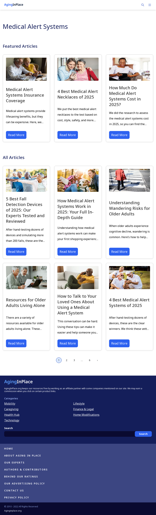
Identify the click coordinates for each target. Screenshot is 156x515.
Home (8, 448)
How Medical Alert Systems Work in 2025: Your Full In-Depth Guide (75, 209)
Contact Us (14, 490)
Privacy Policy (16, 497)
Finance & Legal (83, 409)
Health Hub (11, 415)
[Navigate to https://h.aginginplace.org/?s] (143, 5)
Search (143, 434)
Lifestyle (79, 403)
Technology (11, 420)
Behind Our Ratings (21, 476)
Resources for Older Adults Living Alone (26, 302)
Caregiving (11, 409)
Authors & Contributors (26, 469)
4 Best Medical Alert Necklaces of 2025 (77, 94)
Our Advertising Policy (24, 483)
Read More (16, 135)
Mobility (9, 403)
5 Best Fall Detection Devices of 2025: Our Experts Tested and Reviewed (25, 210)
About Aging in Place (22, 455)
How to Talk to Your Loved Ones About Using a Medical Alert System (76, 304)
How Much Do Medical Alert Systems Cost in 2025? (125, 96)
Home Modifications (86, 415)
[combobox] (78, 434)
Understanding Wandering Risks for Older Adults (129, 208)
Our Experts (14, 462)
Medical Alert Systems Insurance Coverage (25, 94)
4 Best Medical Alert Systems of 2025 (129, 302)
